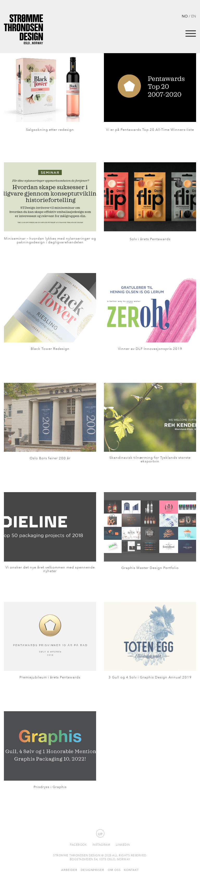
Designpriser (92, 870)
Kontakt (131, 870)
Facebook (78, 844)
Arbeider (69, 870)
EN (193, 16)
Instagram (101, 844)
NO (185, 16)
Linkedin (123, 844)
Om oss (114, 870)
